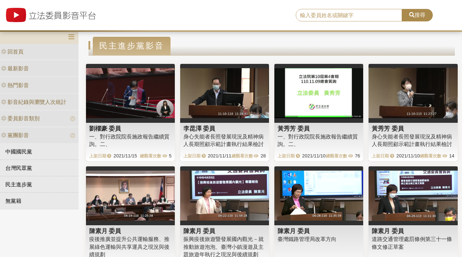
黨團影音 (15, 135)
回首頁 (12, 52)
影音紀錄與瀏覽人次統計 (33, 102)
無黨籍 (13, 201)
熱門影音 (15, 85)
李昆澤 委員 (199, 128)
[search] (349, 15)
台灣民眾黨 (18, 168)
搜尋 (417, 15)
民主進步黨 (18, 184)
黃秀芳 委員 (294, 128)
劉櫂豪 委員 (105, 128)
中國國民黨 (18, 151)
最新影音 (15, 68)
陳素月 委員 (105, 231)
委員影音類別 (20, 118)
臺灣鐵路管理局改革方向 (307, 239)
